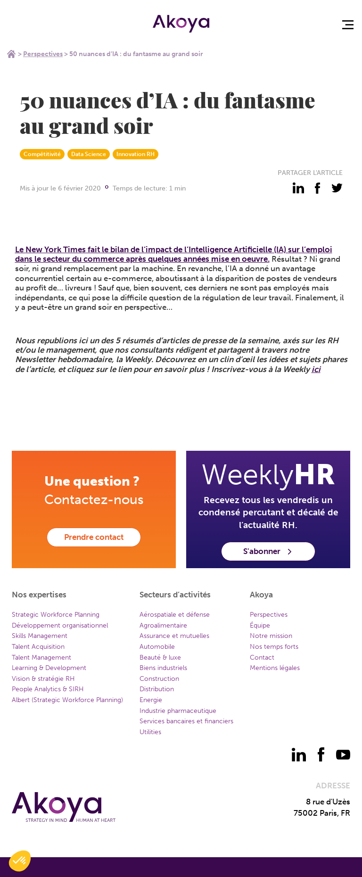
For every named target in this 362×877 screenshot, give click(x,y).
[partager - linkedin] (298, 188)
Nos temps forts (274, 647)
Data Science (88, 154)
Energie (151, 700)
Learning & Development (49, 668)
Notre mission (271, 636)
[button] (19, 861)
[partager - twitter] (337, 188)
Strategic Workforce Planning (55, 615)
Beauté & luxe (160, 658)
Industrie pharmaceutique (178, 711)
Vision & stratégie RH (43, 679)
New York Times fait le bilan (77, 249)
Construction (159, 679)
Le (20, 249)
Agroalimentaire (163, 625)
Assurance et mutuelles (174, 636)
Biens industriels (163, 668)
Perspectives (43, 54)
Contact (262, 658)
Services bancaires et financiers (186, 721)
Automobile (157, 647)
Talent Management (41, 658)
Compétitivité (42, 154)
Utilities (150, 732)
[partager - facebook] (317, 188)
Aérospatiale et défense (175, 615)
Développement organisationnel (60, 625)
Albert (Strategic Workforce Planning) (67, 700)
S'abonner (268, 551)
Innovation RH (135, 154)
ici (316, 369)
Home (11, 54)
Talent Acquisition (38, 647)
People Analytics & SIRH (48, 689)
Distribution (157, 689)
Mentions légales (275, 668)
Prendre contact (93, 537)
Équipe (260, 625)
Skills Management (39, 636)
